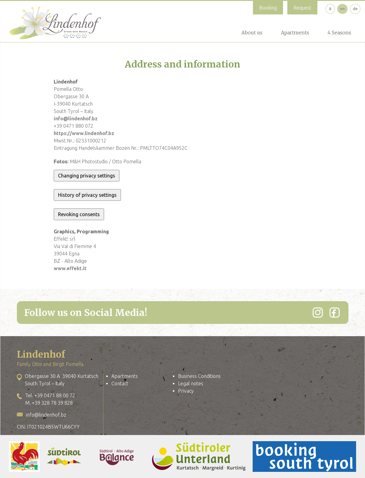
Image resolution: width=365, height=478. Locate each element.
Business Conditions (199, 376)
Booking (268, 7)
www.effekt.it (70, 268)
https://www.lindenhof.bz (84, 133)
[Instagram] (317, 312)
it (330, 8)
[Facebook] (334, 312)
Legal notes (190, 383)
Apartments (295, 32)
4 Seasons (339, 32)
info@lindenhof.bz (76, 118)
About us (251, 32)
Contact (119, 383)
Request (302, 7)
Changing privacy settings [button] (86, 175)
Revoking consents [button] (79, 214)
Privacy (186, 391)
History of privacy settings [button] (87, 195)
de (355, 8)
